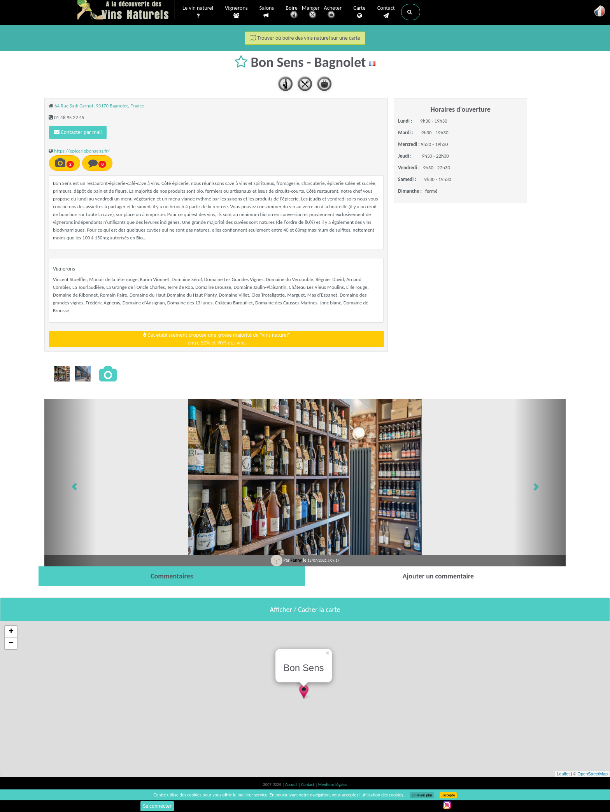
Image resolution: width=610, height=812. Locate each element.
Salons (266, 12)
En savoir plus (422, 795)
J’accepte (448, 795)
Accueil (291, 784)
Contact (386, 12)
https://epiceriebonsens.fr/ (82, 151)
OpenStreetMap (592, 774)
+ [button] (11, 632)
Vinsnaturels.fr (126, 10)
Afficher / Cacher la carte (305, 609)
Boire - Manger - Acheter (314, 12)
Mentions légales (332, 784)
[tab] (172, 576)
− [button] (11, 643)
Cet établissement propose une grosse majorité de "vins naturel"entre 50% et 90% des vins (216, 339)
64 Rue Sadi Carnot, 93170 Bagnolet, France (99, 106)
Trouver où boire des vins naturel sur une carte (305, 38)
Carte (359, 12)
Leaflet (563, 774)
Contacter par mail (78, 132)
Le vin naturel (197, 12)
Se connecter (157, 806)
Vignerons (236, 12)
